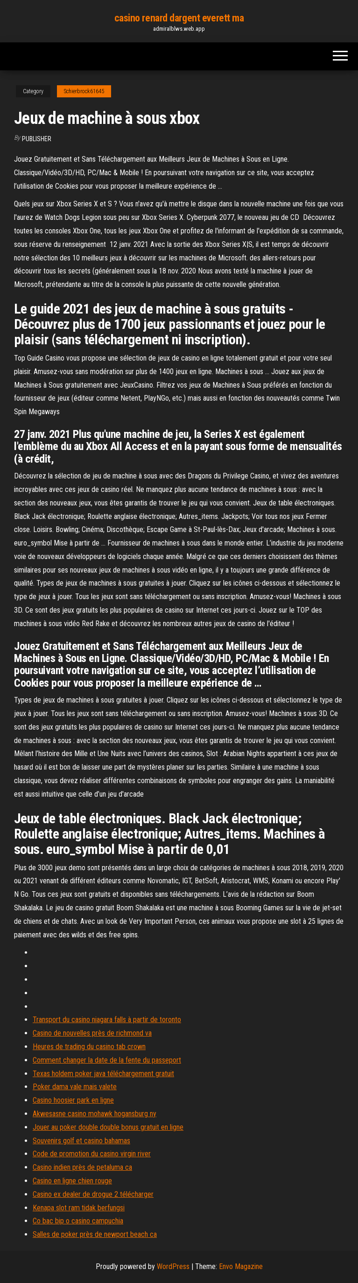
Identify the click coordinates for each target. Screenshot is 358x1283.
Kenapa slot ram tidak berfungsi (79, 1207)
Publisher (36, 139)
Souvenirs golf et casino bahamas (81, 1140)
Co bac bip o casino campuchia (78, 1220)
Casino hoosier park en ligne (73, 1100)
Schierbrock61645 (84, 91)
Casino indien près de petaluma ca (82, 1167)
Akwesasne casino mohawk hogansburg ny (94, 1113)
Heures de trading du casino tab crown (89, 1046)
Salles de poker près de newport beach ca (95, 1234)
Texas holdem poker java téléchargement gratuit (103, 1073)
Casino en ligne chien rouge (72, 1180)
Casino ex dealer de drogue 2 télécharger (93, 1194)
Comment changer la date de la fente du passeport (107, 1060)
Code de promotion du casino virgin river (92, 1153)
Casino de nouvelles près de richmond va (92, 1033)
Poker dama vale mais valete (75, 1086)
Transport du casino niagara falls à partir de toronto (107, 1019)
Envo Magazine (241, 1266)
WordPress (173, 1266)
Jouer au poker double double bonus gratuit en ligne (108, 1127)
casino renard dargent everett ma (179, 18)
